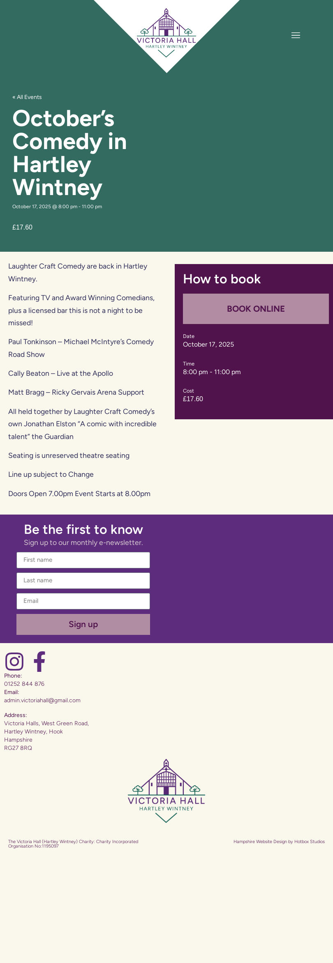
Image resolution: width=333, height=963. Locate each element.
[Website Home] (166, 32)
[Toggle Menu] (296, 35)
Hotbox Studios (309, 841)
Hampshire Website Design (260, 841)
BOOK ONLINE (256, 308)
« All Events (27, 97)
